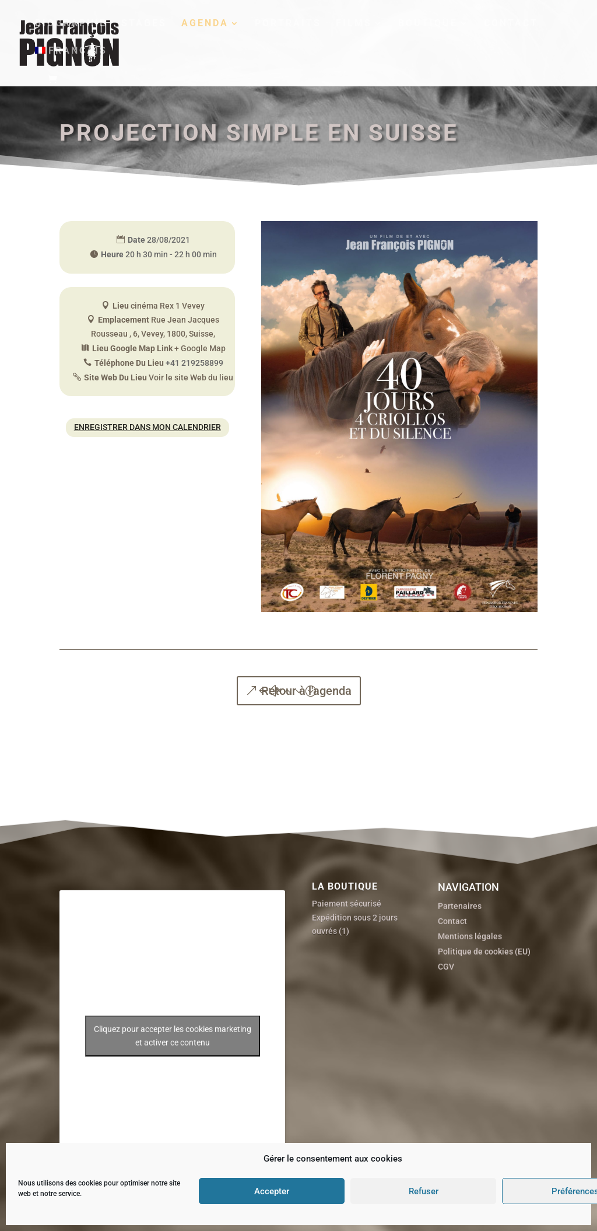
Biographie (71, 24)
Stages (144, 24)
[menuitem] (71, 60)
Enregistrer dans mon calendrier (147, 427)
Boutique (428, 24)
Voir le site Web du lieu (191, 377)
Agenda (205, 24)
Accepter (271, 1191)
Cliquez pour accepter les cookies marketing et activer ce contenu (172, 1082)
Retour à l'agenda (306, 691)
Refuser (423, 1191)
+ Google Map (200, 348)
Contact (511, 24)
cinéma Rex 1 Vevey (168, 305)
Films (354, 24)
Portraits (288, 24)
